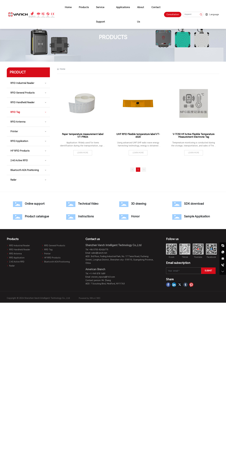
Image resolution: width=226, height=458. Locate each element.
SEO (98, 298)
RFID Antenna (14, 253)
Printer (46, 253)
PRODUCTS (113, 37)
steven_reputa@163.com (103, 277)
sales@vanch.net (99, 253)
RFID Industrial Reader (18, 245)
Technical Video (86, 204)
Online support (33, 204)
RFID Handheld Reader (18, 249)
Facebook (211, 257)
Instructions (86, 217)
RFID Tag (47, 249)
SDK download (192, 204)
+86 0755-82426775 (98, 249)
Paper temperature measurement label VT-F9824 (82, 135)
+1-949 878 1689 (97, 273)
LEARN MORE (82, 153)
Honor (139, 217)
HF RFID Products (51, 257)
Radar (11, 266)
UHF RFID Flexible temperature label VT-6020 (138, 135)
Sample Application (192, 217)
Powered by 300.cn (87, 298)
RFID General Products (53, 245)
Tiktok (185, 257)
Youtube (198, 257)
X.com (171, 257)
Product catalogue (33, 217)
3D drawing (139, 204)
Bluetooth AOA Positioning (56, 262)
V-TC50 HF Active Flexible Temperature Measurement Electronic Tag (193, 135)
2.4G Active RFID (15, 262)
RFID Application (16, 257)
